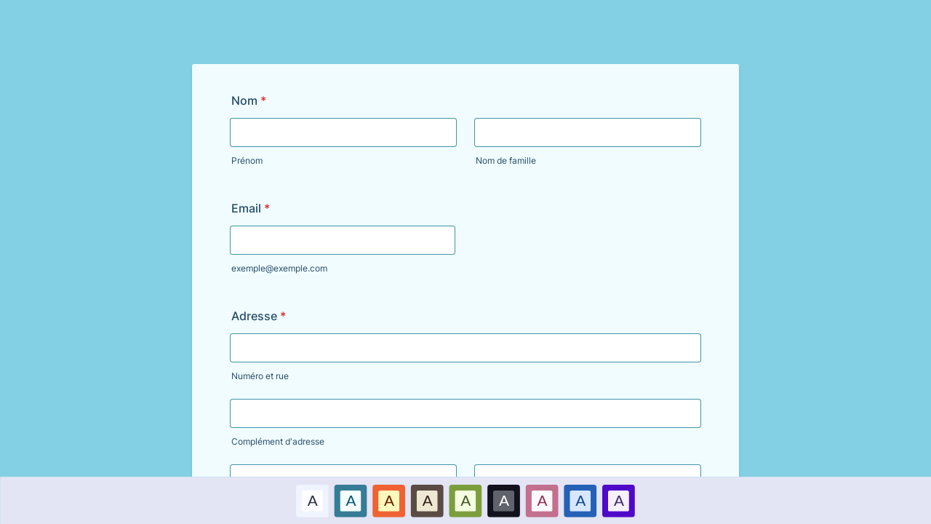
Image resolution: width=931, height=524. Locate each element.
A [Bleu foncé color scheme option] (580, 500)
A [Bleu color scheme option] (350, 500)
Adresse (258, 316)
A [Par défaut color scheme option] (312, 500)
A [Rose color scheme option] (542, 500)
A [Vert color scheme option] (465, 500)
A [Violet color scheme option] (618, 500)
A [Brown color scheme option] (427, 500)
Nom (248, 100)
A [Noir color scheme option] (504, 500)
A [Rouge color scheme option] (389, 500)
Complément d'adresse (277, 441)
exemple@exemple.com (279, 268)
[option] (312, 500)
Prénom (247, 160)
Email (250, 208)
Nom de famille (506, 160)
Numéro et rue (260, 375)
